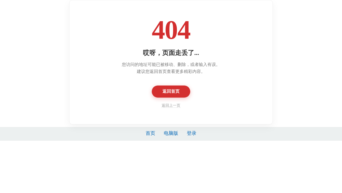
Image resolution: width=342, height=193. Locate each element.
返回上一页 (171, 105)
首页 (150, 133)
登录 (191, 133)
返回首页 (171, 91)
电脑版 (171, 133)
